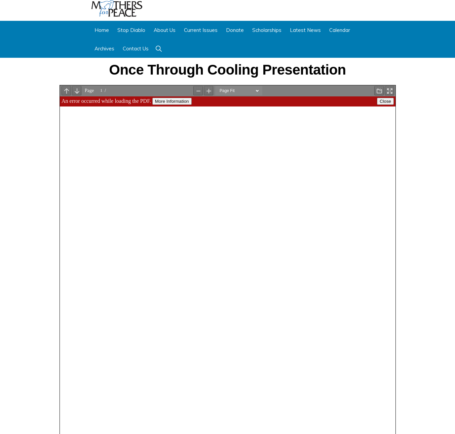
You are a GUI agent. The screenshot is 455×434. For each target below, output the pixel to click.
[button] (158, 48)
